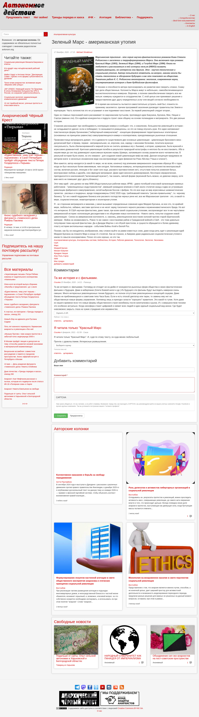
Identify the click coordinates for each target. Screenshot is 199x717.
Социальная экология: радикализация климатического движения (20, 98)
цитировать (68, 321)
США (56, 243)
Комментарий (61, 375)
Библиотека (124, 17)
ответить (57, 321)
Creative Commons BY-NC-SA (130, 708)
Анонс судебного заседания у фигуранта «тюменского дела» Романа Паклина (21, 218)
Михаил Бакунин (61, 251)
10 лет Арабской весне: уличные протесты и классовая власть (23, 104)
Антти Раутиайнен (64, 482)
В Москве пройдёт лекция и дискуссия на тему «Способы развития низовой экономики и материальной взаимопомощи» (23, 344)
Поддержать (145, 17)
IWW (56, 259)
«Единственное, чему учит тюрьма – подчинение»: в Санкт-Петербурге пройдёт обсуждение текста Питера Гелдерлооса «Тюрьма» (24, 159)
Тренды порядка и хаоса (68, 17)
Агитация (105, 17)
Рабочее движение (125, 240)
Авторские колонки (71, 429)
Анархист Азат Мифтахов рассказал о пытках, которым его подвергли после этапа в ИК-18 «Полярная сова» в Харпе (23, 381)
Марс (56, 245)
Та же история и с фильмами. (75, 278)
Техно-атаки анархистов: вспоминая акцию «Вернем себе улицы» (22, 84)
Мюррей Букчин (60, 248)
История (112, 240)
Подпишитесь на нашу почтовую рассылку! (22, 248)
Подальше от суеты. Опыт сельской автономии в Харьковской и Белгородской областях (76, 658)
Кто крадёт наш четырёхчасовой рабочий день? (22, 69)
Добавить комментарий (64, 264)
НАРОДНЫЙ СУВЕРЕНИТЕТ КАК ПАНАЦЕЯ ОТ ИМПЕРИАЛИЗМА (122, 657)
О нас (99, 711)
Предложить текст (18, 17)
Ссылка (57, 282)
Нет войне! (41, 17)
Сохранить (60, 416)
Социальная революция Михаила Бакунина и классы (23, 63)
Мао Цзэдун (59, 261)
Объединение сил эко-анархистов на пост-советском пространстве (171, 657)
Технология (139, 240)
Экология (149, 240)
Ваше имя (58, 365)
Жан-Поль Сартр (61, 256)
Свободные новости (72, 621)
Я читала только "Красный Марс (77, 328)
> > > (24, 404)
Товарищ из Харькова (65, 665)
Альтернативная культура (65, 34)
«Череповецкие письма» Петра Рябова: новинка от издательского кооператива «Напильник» (21, 277)
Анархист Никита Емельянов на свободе (21, 389)
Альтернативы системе (87, 240)
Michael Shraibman (84, 52)
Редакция (8, 167)
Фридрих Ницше (61, 253)
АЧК (91, 17)
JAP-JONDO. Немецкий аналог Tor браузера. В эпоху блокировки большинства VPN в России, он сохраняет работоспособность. (23, 91)
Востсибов (133, 495)
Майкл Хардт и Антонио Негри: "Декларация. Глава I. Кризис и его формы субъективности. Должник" (23, 76)
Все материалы (18, 269)
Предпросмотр (76, 416)
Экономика (158, 240)
